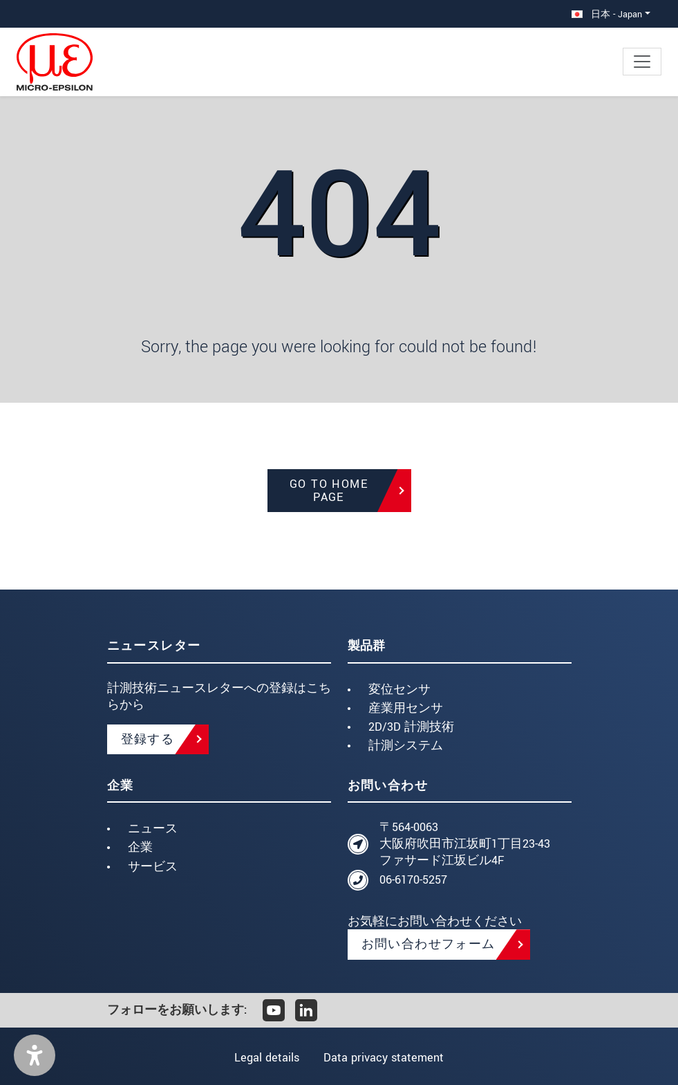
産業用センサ (405, 708)
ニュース (153, 828)
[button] (34, 1055)
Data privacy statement (385, 1058)
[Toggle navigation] (642, 61)
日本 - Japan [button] (607, 14)
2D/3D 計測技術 (411, 727)
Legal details (265, 1058)
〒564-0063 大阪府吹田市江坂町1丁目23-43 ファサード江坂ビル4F (464, 843)
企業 (140, 847)
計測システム (405, 745)
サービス (153, 866)
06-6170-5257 (413, 880)
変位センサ (399, 689)
